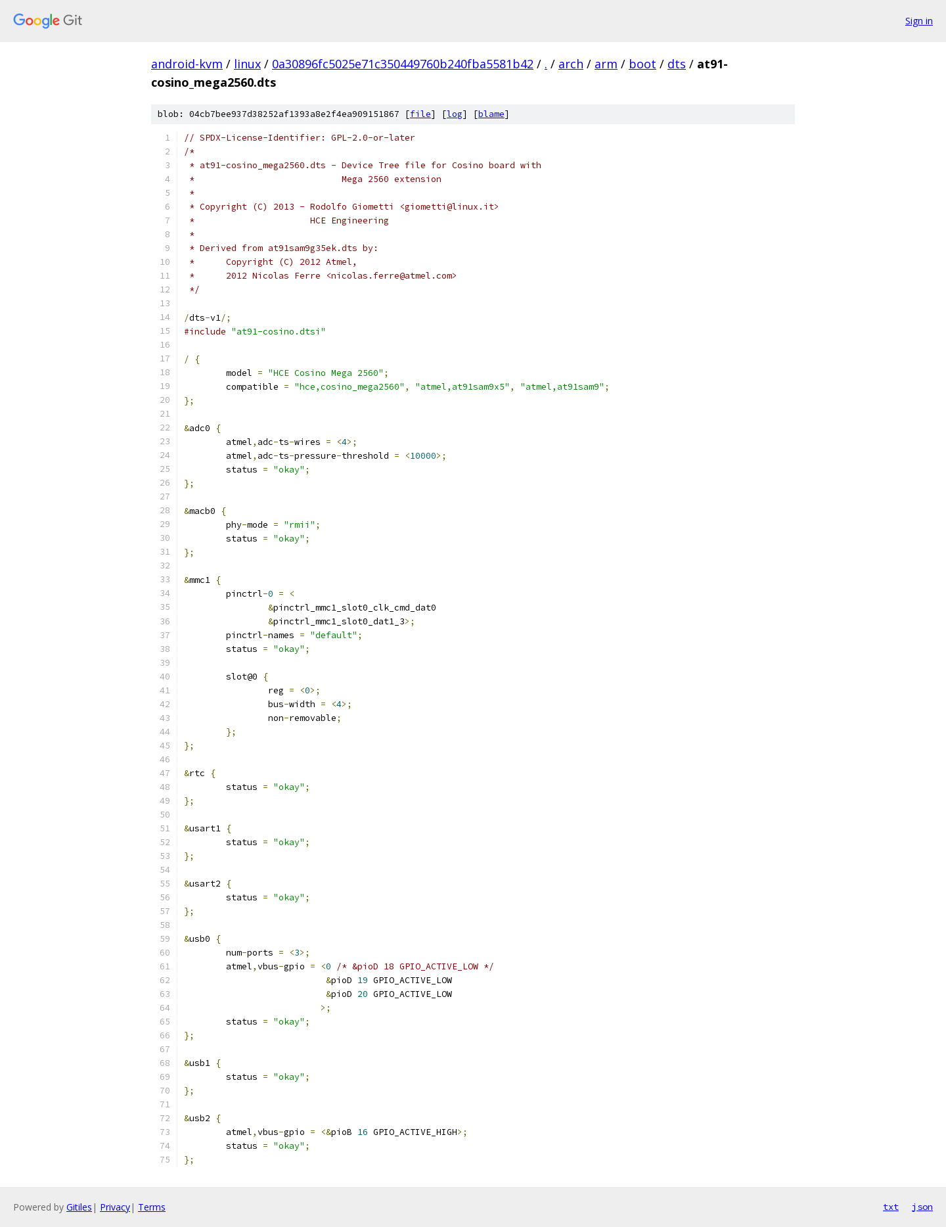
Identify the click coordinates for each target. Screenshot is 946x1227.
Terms (152, 1207)
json (922, 1207)
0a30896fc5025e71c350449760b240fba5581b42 (402, 64)
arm (606, 64)
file (420, 114)
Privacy (115, 1207)
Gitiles (79, 1207)
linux (247, 64)
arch (570, 64)
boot (642, 64)
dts (676, 64)
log (454, 114)
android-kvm (187, 64)
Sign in (919, 20)
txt (891, 1207)
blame (491, 114)
